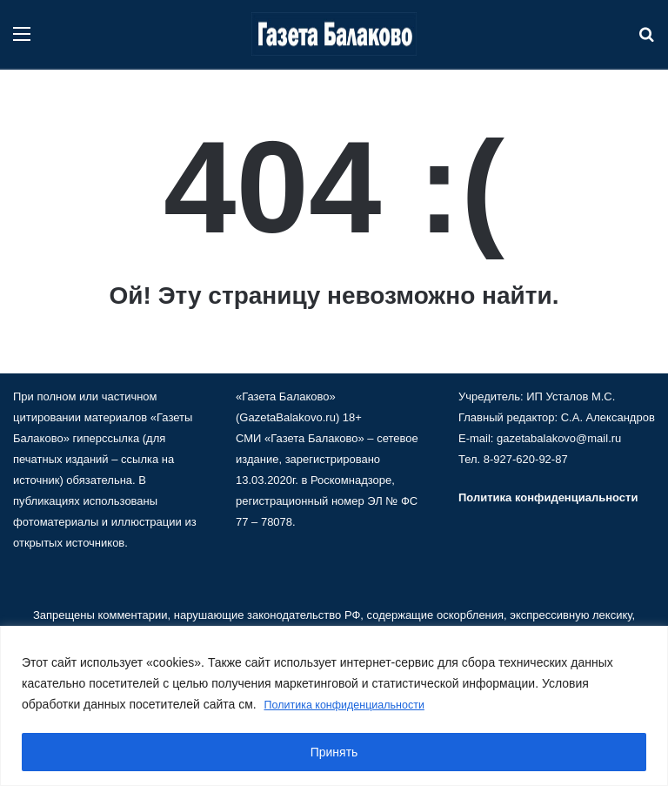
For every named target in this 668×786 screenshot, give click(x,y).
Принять (334, 752)
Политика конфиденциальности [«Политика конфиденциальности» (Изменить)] (548, 497)
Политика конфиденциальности (354, 705)
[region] (334, 706)
